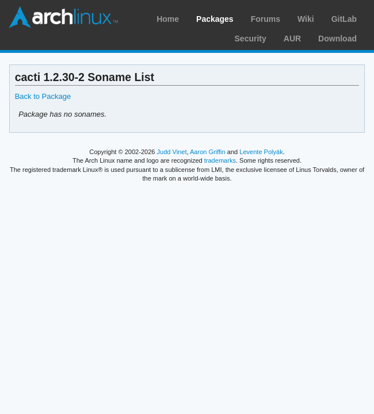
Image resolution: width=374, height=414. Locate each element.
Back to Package (43, 96)
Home (168, 19)
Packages (215, 19)
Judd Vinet (172, 151)
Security (250, 38)
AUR (292, 38)
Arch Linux (63, 17)
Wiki (305, 19)
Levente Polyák (261, 151)
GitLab (344, 19)
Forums (265, 19)
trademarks (220, 160)
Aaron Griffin (208, 151)
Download (337, 38)
